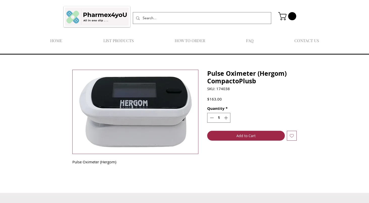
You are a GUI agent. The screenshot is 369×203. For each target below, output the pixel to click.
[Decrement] (211, 117)
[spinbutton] (219, 117)
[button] (288, 16)
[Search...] (201, 18)
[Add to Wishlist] (292, 136)
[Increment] (226, 117)
